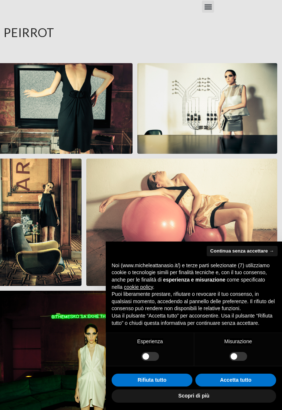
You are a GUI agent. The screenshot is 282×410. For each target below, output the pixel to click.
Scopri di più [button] (194, 396)
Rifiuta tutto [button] (152, 380)
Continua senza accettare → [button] (242, 251)
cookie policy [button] (138, 287)
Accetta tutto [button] (236, 380)
